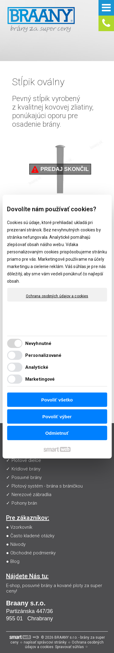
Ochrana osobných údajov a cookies (57, 296)
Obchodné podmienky (33, 553)
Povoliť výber (56, 416)
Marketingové (40, 379)
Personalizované (43, 355)
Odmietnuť (57, 433)
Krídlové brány (26, 469)
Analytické (36, 367)
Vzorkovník (21, 527)
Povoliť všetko (57, 399)
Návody (18, 544)
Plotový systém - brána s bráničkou (47, 486)
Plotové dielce (26, 460)
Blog (14, 561)
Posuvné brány (27, 477)
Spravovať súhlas (69, 647)
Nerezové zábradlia (31, 494)
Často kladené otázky (32, 536)
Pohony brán (24, 503)
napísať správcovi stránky (45, 642)
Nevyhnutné (38, 343)
